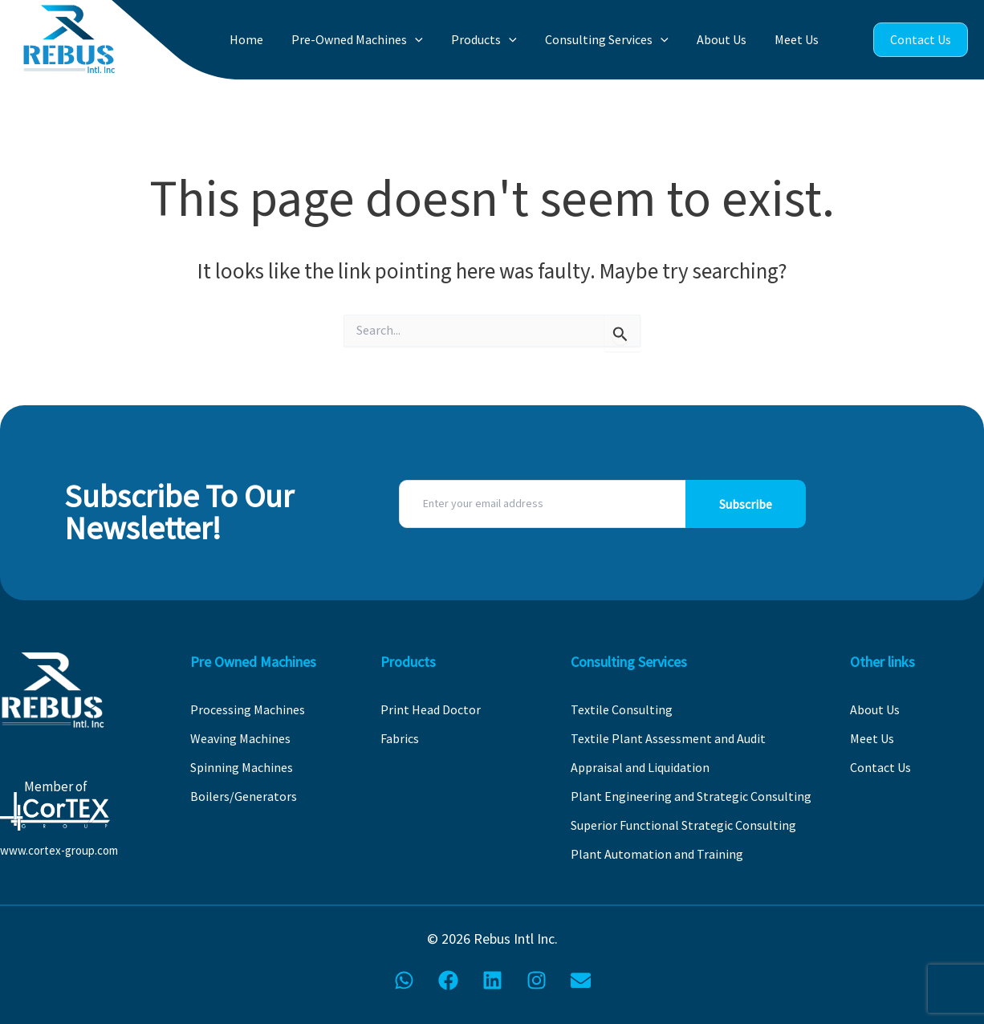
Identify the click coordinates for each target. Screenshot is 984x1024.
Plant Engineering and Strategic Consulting (691, 796)
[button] (439, 39)
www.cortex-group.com (59, 850)
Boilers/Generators (243, 796)
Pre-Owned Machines (381, 39)
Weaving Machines (240, 738)
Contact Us (920, 39)
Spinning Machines (241, 767)
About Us (729, 39)
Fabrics (399, 738)
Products (502, 39)
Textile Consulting (622, 709)
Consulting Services (619, 39)
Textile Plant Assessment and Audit (668, 738)
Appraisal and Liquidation (640, 767)
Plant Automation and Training (657, 854)
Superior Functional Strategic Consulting (683, 825)
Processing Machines (247, 709)
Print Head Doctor (430, 709)
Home (275, 39)
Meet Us (800, 39)
